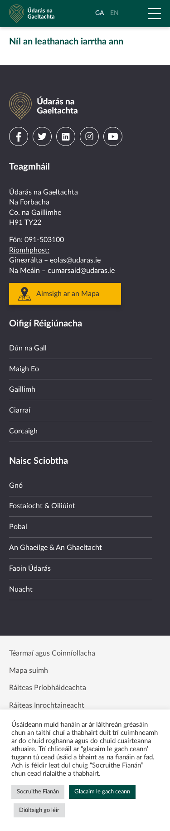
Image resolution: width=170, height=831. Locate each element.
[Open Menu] (154, 13)
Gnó (16, 485)
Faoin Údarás (30, 568)
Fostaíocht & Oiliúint (42, 506)
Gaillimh (22, 389)
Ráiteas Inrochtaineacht (46, 705)
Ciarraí (19, 410)
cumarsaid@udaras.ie (81, 270)
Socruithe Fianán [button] (38, 792)
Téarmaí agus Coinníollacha (52, 653)
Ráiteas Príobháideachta (47, 687)
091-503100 (44, 239)
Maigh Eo (24, 369)
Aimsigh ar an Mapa (67, 293)
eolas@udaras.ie (75, 260)
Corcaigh (23, 431)
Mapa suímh (28, 670)
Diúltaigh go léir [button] (39, 810)
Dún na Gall (28, 348)
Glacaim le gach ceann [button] (102, 792)
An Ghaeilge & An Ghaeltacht (55, 547)
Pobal (18, 526)
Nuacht (21, 589)
